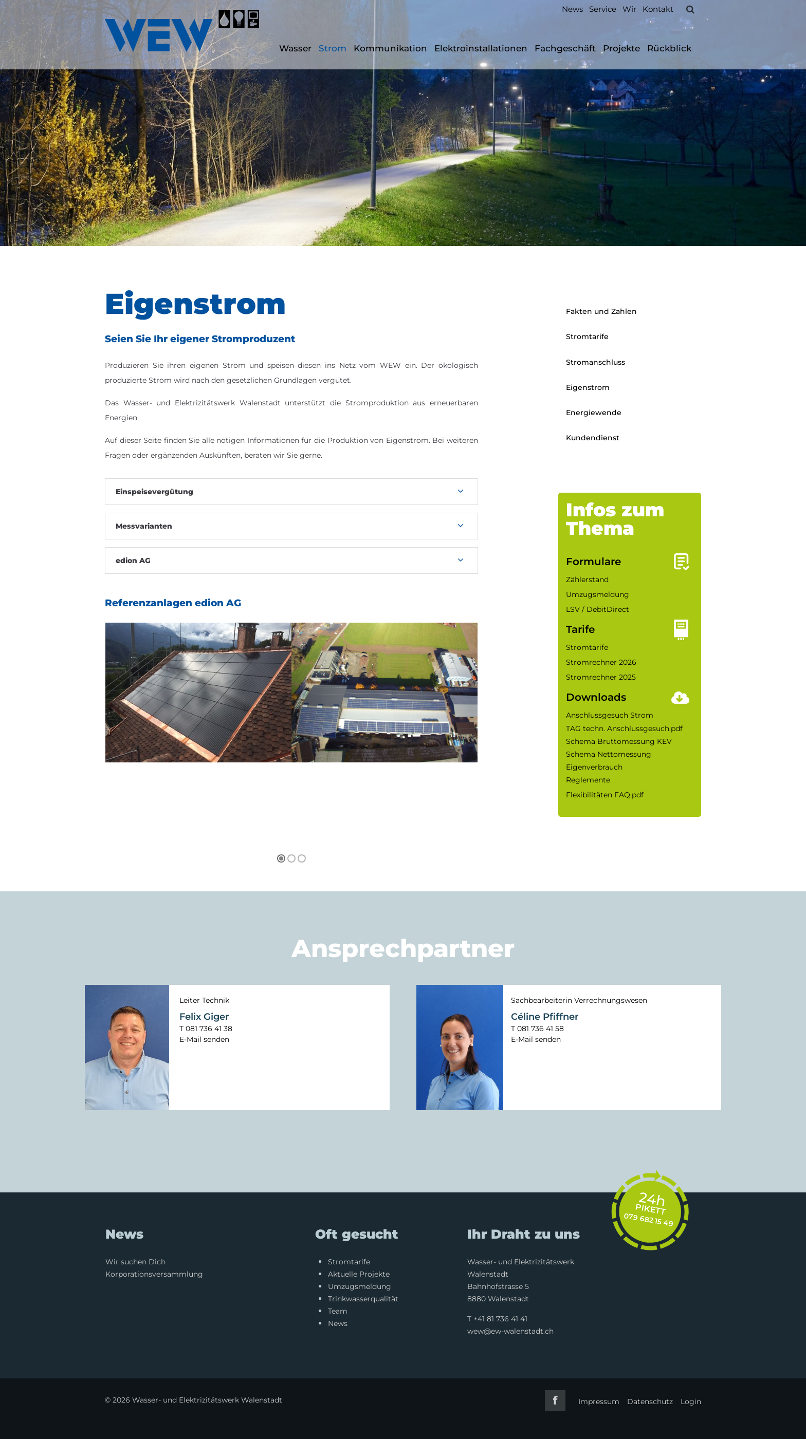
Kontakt (658, 9)
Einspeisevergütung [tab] (154, 491)
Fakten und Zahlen (601, 311)
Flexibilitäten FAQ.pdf (605, 794)
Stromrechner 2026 (601, 662)
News (572, 9)
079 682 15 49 (649, 1220)
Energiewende (593, 412)
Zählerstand (587, 579)
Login (691, 1401)
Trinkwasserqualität (363, 1298)
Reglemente (588, 779)
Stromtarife (587, 336)
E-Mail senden (204, 1039)
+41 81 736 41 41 (500, 1318)
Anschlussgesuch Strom (609, 715)
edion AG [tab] (133, 560)
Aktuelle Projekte (359, 1274)
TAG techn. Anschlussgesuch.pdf (624, 728)
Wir (629, 9)
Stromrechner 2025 (601, 677)
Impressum (598, 1401)
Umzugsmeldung (597, 594)
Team (337, 1311)
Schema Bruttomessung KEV (619, 741)
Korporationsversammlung (154, 1274)
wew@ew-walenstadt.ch (510, 1331)
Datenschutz (650, 1401)
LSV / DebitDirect (597, 609)
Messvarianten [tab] (144, 526)
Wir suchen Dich (135, 1261)
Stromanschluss (595, 362)
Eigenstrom (588, 387)
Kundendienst (592, 437)
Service (602, 9)
